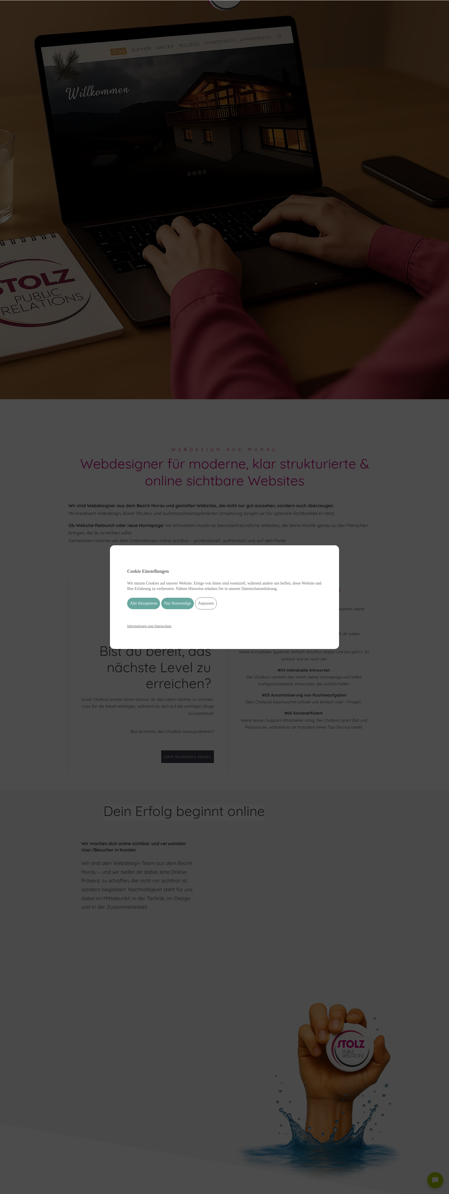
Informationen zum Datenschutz (149, 626)
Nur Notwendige (177, 603)
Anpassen (206, 603)
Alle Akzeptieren (143, 603)
